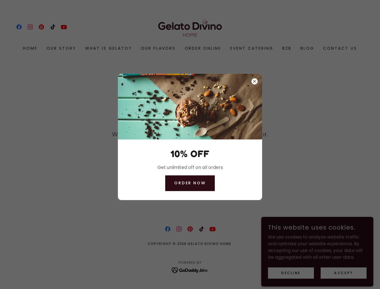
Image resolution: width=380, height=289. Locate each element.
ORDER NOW (190, 183)
